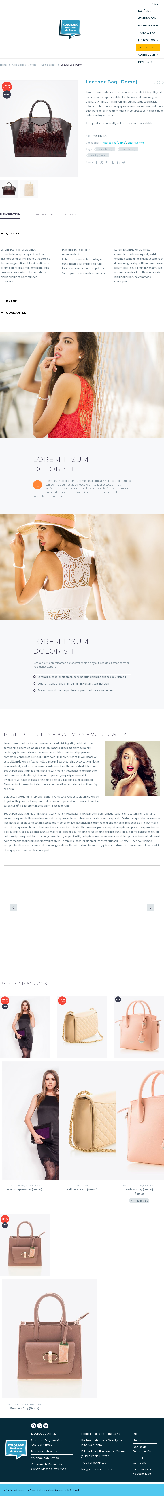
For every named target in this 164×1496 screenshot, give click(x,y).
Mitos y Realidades (44, 1451)
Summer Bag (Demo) (24, 1408)
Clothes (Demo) (16, 1186)
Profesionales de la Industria (100, 1433)
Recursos (139, 1440)
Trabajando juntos (93, 1462)
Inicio (155, 3)
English (151, 54)
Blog (153, 40)
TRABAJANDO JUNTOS (146, 33)
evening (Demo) (98, 155)
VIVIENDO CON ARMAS (147, 19)
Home (3, 64)
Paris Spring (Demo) (139, 1189)
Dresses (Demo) (33, 1186)
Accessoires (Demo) (24, 64)
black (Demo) (105, 149)
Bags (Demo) (48, 64)
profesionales (148, 26)
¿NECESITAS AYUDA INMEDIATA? (145, 48)
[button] (13, 907)
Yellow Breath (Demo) (82, 1189)
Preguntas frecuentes (96, 1469)
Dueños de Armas (43, 1433)
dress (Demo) (128, 149)
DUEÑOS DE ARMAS (145, 12)
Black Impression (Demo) (24, 1189)
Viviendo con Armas (45, 1458)
